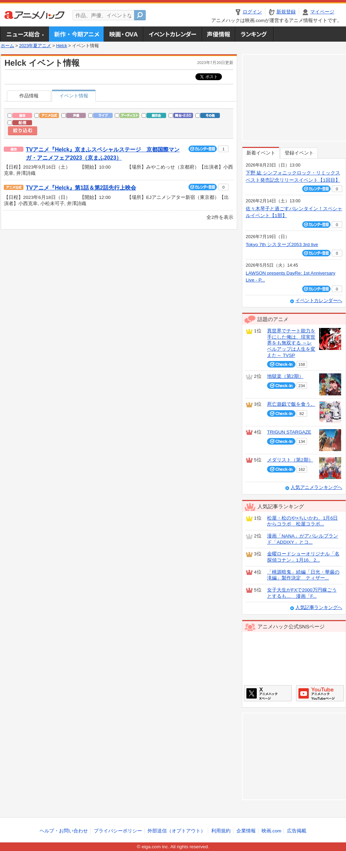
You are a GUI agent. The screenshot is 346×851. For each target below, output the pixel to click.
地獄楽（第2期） (285, 376)
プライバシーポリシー (118, 830)
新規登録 (286, 11)
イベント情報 (73, 95)
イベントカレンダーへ (318, 300)
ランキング (254, 34)
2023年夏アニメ (35, 45)
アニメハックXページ (268, 693)
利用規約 (221, 830)
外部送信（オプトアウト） (176, 830)
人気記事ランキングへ (318, 607)
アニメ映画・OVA (123, 34)
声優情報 (218, 34)
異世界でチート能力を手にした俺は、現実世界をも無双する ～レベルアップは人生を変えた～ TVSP (291, 343)
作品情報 (29, 95)
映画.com (271, 830)
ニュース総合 (25, 34)
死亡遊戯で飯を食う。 (291, 404)
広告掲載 (296, 830)
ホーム (7, 45)
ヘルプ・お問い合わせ (64, 830)
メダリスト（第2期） (290, 459)
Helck (61, 45)
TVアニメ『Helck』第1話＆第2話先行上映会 (81, 188)
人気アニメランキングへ (316, 487)
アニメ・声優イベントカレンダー (172, 34)
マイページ (322, 11)
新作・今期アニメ (76, 34)
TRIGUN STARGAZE (289, 432)
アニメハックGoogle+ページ (320, 693)
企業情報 (246, 830)
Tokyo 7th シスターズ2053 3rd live (282, 244)
